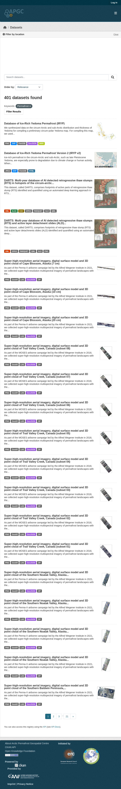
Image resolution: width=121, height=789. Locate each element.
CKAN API (10, 747)
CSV (21, 211)
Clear (116, 34)
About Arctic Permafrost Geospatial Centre (27, 743)
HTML (31, 171)
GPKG (28, 211)
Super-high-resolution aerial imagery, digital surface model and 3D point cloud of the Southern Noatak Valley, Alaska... (46, 573)
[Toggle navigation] (115, 13)
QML (54, 211)
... (63, 715)
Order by (9, 87)
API (44, 727)
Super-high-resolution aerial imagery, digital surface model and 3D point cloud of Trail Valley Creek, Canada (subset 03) (46, 488)
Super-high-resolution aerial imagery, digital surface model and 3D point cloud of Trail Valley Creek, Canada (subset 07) (46, 375)
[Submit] (112, 77)
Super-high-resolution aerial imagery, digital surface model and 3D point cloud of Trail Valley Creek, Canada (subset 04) (46, 460)
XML (7, 211)
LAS (22, 280)
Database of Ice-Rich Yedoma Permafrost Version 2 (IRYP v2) (42, 153)
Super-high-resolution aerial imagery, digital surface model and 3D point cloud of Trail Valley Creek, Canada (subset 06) (46, 403)
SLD (47, 211)
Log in (114, 2)
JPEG (7, 171)
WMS (41, 143)
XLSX (14, 211)
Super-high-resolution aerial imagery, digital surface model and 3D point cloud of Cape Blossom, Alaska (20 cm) (46, 319)
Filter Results (13, 111)
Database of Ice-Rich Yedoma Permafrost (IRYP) (34, 123)
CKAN (20, 765)
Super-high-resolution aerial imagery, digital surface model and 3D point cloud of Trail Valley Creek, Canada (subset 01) (46, 545)
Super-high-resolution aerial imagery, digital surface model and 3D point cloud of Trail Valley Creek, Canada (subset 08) (46, 347)
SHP (14, 143)
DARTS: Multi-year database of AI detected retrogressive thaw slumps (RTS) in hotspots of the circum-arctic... (48, 182)
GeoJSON (32, 143)
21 (67, 716)
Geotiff (15, 280)
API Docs (55, 727)
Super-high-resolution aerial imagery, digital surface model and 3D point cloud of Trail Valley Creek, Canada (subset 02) (46, 517)
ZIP (39, 280)
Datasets (16, 27)
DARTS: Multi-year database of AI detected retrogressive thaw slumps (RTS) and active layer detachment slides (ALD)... (48, 222)
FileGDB (21, 143)
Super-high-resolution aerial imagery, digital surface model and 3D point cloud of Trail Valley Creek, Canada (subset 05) (46, 432)
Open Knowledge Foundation (20, 751)
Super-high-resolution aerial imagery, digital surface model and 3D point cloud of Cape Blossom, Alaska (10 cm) (46, 290)
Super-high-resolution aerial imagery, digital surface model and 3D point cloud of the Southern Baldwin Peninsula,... (46, 687)
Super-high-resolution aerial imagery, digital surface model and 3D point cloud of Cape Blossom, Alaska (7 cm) (46, 262)
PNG (7, 143)
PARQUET (38, 211)
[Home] (5, 27)
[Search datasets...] (56, 77)
